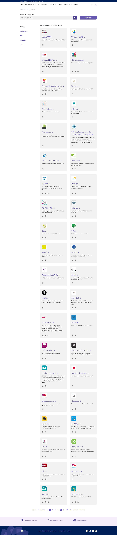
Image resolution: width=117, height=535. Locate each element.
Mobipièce (76, 161)
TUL (73, 231)
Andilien (45, 298)
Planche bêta (47, 109)
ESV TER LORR (48, 208)
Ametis (45, 252)
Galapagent (76, 401)
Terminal (22, 40)
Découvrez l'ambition (55, 520)
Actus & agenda (43, 4)
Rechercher (88, 17)
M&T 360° (75, 298)
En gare (45, 424)
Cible (21, 45)
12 (67, 510)
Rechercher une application (27, 14)
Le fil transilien (48, 350)
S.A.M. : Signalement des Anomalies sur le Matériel (81, 133)
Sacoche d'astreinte (79, 373)
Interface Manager (49, 373)
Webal (74, 86)
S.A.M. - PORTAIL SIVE (51, 161)
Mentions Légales (62, 531)
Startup (53, 4)
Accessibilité (41, 531)
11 (64, 510)
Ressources (68, 4)
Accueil (22, 9)
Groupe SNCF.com (49, 60)
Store (60, 4)
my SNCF (75, 424)
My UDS (74, 322)
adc (43, 471)
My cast (45, 494)
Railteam (75, 208)
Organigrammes (48, 401)
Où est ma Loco (78, 60)
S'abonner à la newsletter (29, 520)
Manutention (76, 447)
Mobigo (74, 184)
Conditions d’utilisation (51, 531)
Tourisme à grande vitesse (52, 86)
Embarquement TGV (50, 275)
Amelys (74, 252)
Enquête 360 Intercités (80, 350)
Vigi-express (47, 132)
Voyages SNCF (77, 37)
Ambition (77, 4)
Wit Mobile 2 (47, 322)
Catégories (23, 31)
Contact (69, 531)
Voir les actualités (80, 520)
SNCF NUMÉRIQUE (27, 4)
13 (70, 510)
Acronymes (76, 471)
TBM (44, 447)
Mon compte (76, 494)
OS (21, 36)
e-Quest (74, 109)
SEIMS (74, 275)
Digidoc (45, 184)
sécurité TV (46, 37)
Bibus (44, 231)
